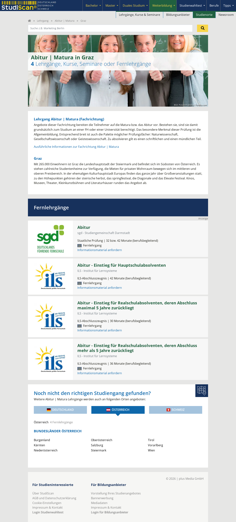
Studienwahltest (191, 5)
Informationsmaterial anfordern (99, 250)
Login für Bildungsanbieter (109, 512)
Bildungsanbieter (178, 15)
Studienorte (204, 15)
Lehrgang (43, 20)
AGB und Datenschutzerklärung (54, 498)
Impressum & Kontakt (47, 507)
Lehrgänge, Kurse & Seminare (139, 15)
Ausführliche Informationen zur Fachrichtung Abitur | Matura (76, 147)
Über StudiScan (43, 493)
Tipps (227, 5)
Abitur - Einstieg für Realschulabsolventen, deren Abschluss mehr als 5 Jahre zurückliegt (137, 348)
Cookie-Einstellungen (46, 503)
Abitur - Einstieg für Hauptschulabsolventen (121, 265)
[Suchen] (202, 28)
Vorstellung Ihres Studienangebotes (116, 493)
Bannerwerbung (102, 498)
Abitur (83, 227)
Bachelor (92, 5)
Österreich (117, 410)
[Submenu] (100, 5)
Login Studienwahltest (47, 512)
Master (110, 5)
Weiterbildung (162, 5)
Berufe (214, 5)
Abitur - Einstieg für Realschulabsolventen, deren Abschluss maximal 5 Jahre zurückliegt (137, 305)
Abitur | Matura (64, 20)
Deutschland (60, 410)
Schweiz (176, 410)
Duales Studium (134, 5)
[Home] (29, 21)
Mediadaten (99, 503)
